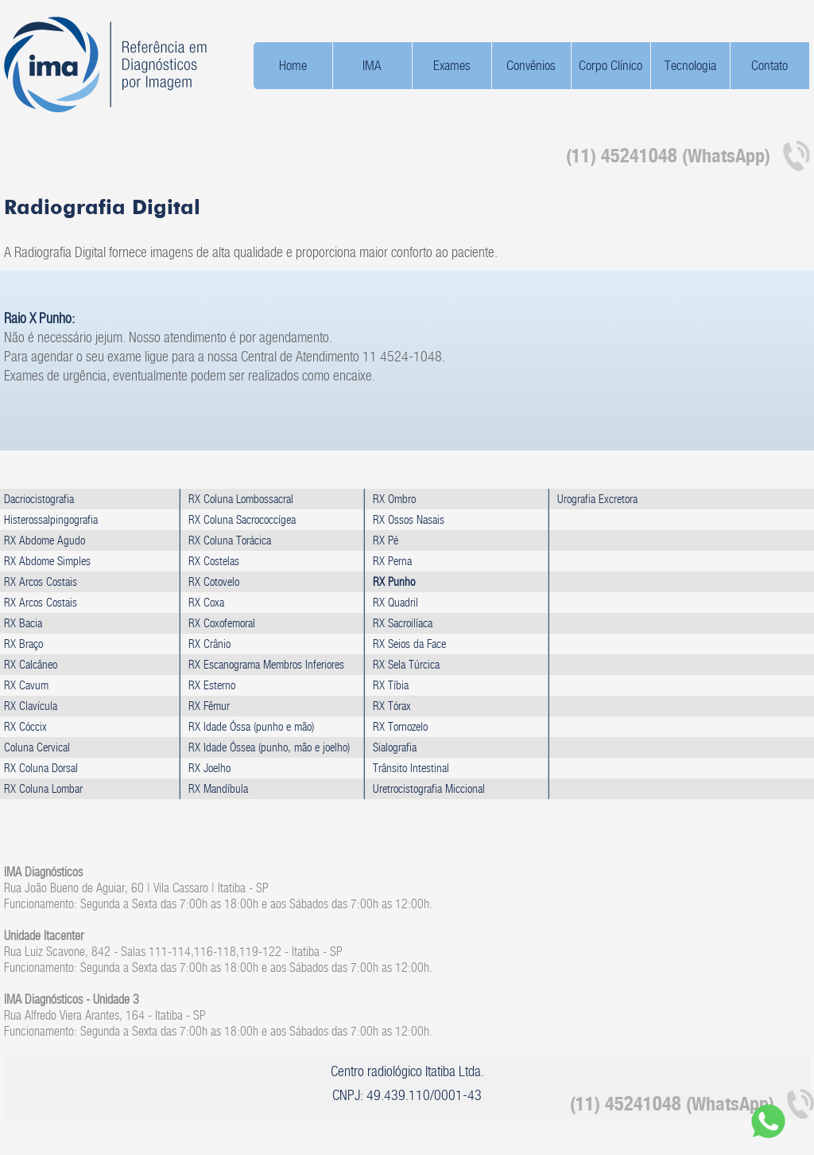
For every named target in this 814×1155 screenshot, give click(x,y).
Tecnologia (690, 65)
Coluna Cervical (37, 747)
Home (293, 65)
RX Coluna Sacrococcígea (242, 519)
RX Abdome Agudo (44, 540)
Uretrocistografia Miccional (429, 788)
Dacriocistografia (39, 498)
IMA (372, 65)
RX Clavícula (30, 705)
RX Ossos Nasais (408, 519)
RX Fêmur (209, 705)
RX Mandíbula (218, 788)
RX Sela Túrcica (406, 664)
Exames (452, 65)
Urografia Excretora (597, 498)
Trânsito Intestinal (411, 768)
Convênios (531, 65)
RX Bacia (23, 623)
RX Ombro (394, 498)
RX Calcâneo (30, 664)
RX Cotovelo (213, 581)
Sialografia (395, 747)
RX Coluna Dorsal (41, 768)
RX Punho (394, 581)
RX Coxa (206, 602)
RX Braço (23, 643)
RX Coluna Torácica (229, 540)
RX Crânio (209, 643)
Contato (769, 65)
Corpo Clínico (610, 65)
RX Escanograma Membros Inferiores (266, 664)
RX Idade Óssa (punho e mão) (251, 726)
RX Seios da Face (409, 643)
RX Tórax (392, 705)
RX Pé (385, 540)
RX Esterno (211, 685)
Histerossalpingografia (51, 519)
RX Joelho (209, 768)
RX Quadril (395, 602)
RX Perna (392, 561)
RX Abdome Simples (47, 561)
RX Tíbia (391, 685)
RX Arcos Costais (40, 581)
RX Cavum (26, 685)
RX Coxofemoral (221, 623)
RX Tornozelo (400, 726)
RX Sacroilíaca (402, 623)
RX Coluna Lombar (43, 788)
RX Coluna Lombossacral (240, 498)
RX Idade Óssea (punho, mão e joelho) (269, 747)
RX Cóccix (25, 726)
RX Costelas (213, 561)
